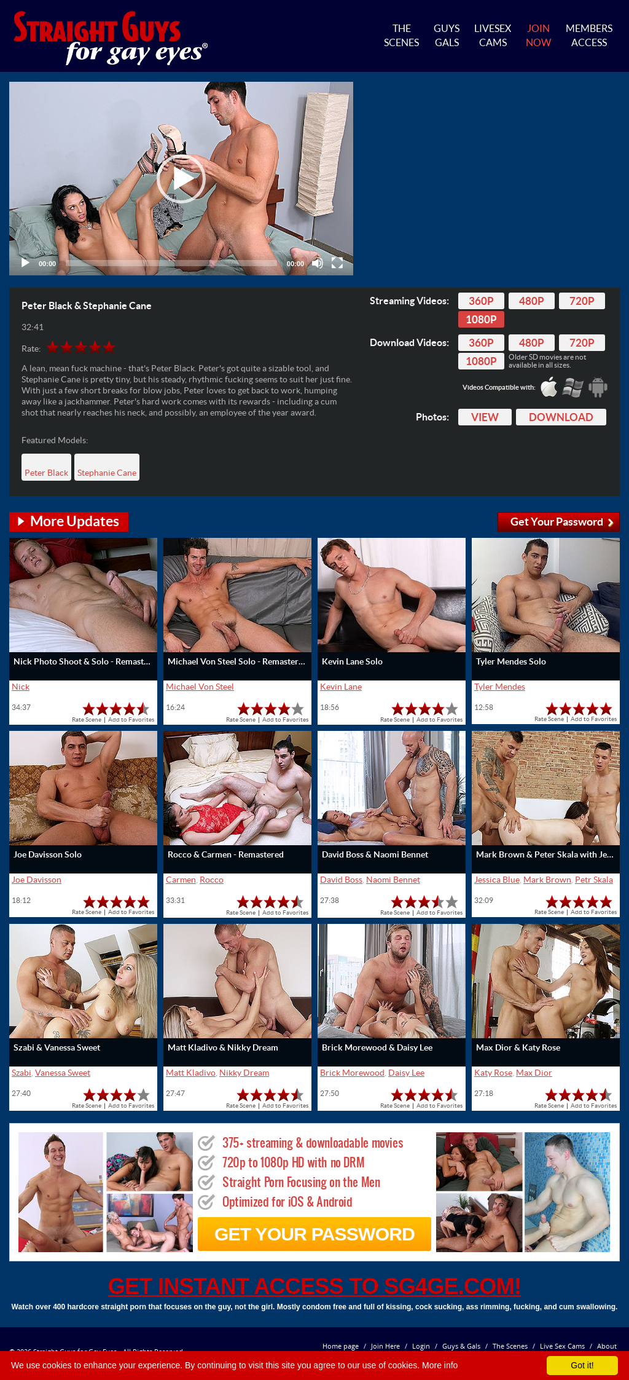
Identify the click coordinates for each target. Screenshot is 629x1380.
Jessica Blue (497, 880)
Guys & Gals (461, 1345)
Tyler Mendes (499, 687)
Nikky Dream (244, 1073)
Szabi (21, 1073)
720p (582, 301)
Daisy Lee (406, 1073)
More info (440, 1365)
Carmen (181, 880)
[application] (181, 178)
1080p (481, 319)
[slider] (171, 263)
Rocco (212, 880)
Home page (340, 1345)
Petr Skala (594, 880)
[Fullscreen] (337, 263)
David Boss (341, 880)
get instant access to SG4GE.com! (314, 1286)
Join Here (385, 1345)
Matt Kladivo (191, 1073)
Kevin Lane (341, 687)
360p (481, 301)
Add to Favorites (131, 719)
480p (531, 301)
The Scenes (510, 1345)
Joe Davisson (36, 880)
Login (421, 1345)
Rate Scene (86, 719)
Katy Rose (493, 1073)
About (607, 1345)
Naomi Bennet (393, 880)
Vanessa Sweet (62, 1073)
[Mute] (317, 263)
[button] (181, 178)
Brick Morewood (352, 1073)
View (485, 417)
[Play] (25, 263)
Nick (20, 687)
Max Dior (534, 1073)
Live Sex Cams (562, 1345)
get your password (314, 1234)
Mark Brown (547, 880)
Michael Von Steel (200, 687)
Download (561, 417)
